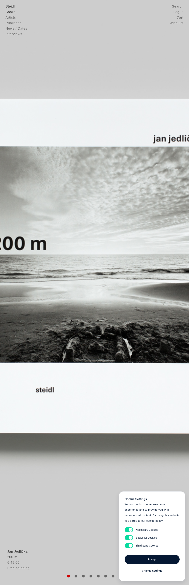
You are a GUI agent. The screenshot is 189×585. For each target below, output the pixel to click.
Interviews (14, 34)
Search (177, 6)
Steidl (10, 6)
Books (11, 12)
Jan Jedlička (16, 560)
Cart (179, 17)
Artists (11, 17)
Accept (152, 559)
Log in (178, 12)
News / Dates (16, 28)
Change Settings (152, 570)
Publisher (13, 23)
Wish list (176, 23)
